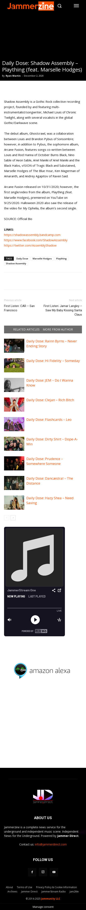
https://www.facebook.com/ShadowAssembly (36, 240)
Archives (12, 891)
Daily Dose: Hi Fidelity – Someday (53, 360)
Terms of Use (24, 887)
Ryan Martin (13, 75)
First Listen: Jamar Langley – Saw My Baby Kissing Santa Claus (63, 310)
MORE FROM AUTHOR (58, 329)
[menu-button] (76, 5)
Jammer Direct (29, 891)
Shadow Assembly (16, 263)
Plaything (61, 258)
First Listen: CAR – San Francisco (19, 308)
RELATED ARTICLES (26, 329)
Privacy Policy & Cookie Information (56, 887)
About (9, 887)
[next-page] (13, 517)
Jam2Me (74, 891)
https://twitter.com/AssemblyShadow (30, 245)
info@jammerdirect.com (51, 844)
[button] (59, 5)
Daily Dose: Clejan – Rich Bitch (50, 399)
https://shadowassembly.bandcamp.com (32, 235)
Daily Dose (22, 258)
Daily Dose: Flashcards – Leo (49, 419)
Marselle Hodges (42, 258)
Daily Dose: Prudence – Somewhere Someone (44, 461)
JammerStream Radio (53, 891)
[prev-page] (6, 517)
